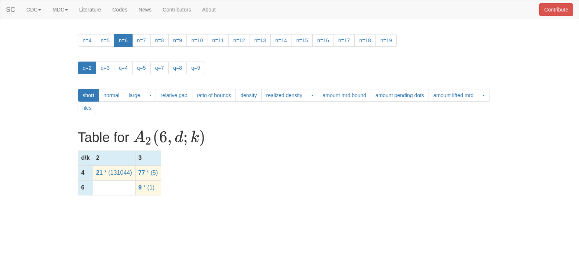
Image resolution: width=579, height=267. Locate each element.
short (88, 95)
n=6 (123, 40)
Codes (119, 10)
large (134, 95)
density (248, 95)
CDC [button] (33, 10)
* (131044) (114, 172)
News (145, 10)
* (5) (148, 172)
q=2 (87, 68)
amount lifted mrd (453, 95)
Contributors (177, 10)
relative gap (173, 95)
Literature (90, 10)
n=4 (87, 40)
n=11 (218, 40)
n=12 (239, 40)
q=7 (159, 68)
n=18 (365, 40)
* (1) (147, 187)
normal (112, 95)
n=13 (260, 40)
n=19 (386, 40)
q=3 (105, 68)
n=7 (141, 40)
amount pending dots (399, 95)
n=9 (177, 40)
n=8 (159, 40)
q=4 (123, 68)
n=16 (323, 40)
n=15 (302, 40)
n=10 (197, 40)
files (87, 108)
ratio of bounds (214, 95)
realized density (284, 95)
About (209, 10)
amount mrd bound (345, 95)
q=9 (195, 68)
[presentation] (169, 138)
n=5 (105, 40)
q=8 (177, 68)
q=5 (141, 68)
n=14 (281, 40)
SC (10, 9)
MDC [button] (60, 10)
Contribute (556, 10)
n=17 (344, 40)
